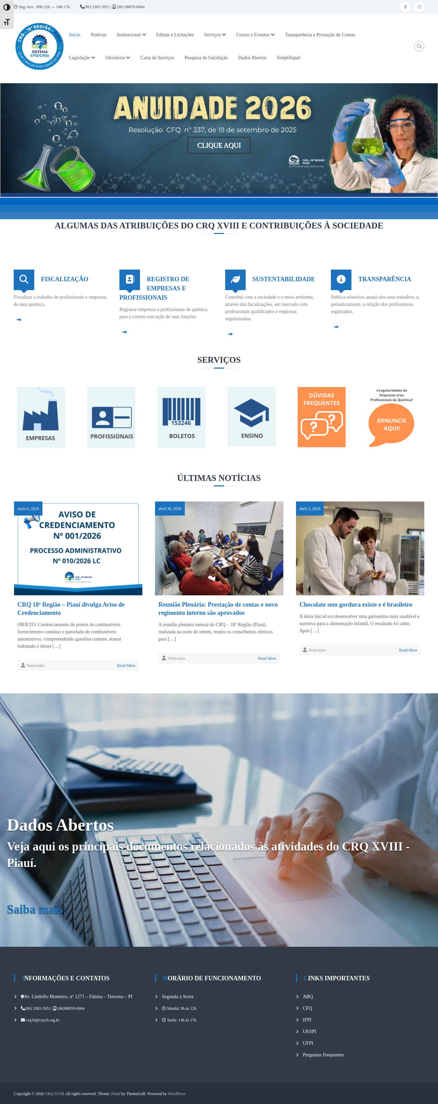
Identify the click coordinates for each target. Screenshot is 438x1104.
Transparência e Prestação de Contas (320, 34)
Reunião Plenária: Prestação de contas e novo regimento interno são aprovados (218, 608)
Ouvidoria (115, 57)
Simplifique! (289, 57)
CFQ (307, 1008)
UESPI (309, 1031)
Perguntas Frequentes (323, 1054)
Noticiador (35, 665)
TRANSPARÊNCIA (384, 279)
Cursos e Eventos (252, 34)
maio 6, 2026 (28, 508)
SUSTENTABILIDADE (284, 279)
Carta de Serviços (157, 57)
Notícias (99, 34)
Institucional (129, 34)
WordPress (176, 1093)
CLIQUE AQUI (219, 145)
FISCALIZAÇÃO (64, 279)
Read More (126, 665)
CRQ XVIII (54, 1093)
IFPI (307, 1019)
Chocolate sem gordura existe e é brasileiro (355, 604)
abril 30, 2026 (169, 508)
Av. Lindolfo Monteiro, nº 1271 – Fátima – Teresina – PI (78, 996)
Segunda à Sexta (178, 996)
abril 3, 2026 (309, 508)
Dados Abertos (252, 57)
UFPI (308, 1043)
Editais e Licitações (175, 34)
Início (74, 34)
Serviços (212, 34)
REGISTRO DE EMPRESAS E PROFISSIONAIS (154, 288)
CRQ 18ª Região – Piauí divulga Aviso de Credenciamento (71, 608)
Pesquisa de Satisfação (206, 57)
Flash (115, 1093)
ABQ (308, 996)
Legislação (79, 57)
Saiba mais (34, 909)
